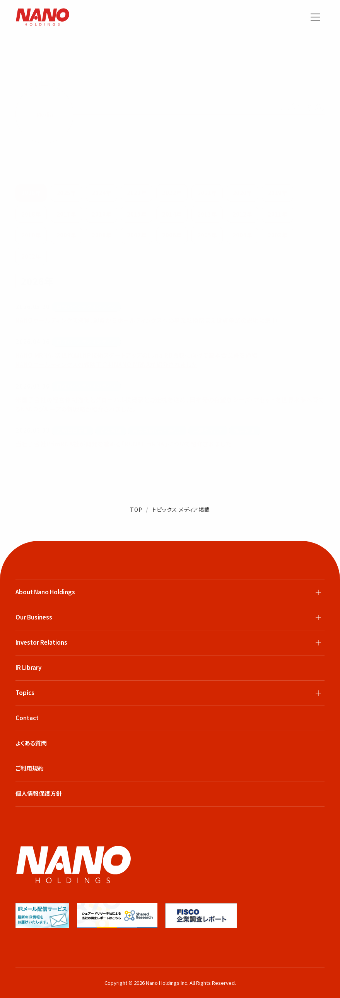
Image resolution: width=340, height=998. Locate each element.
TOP (136, 509)
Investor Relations (41, 642)
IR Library (28, 667)
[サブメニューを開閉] (318, 592)
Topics (24, 692)
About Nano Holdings (45, 592)
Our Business (33, 617)
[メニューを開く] (315, 17)
